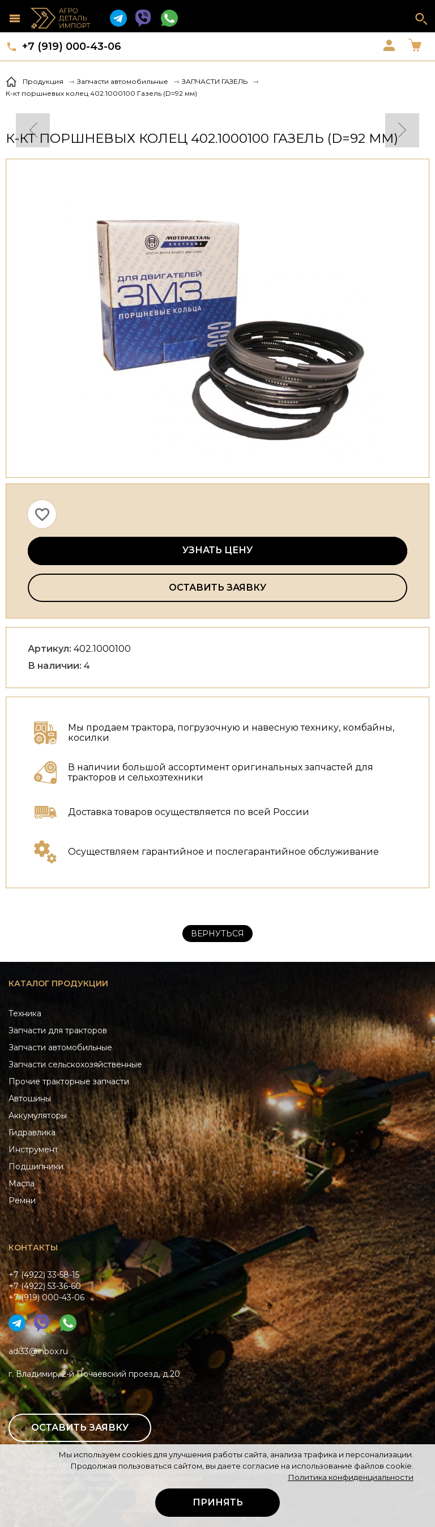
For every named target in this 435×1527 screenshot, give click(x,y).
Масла (21, 1183)
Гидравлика (32, 1132)
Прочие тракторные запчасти (68, 1081)
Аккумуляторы (37, 1115)
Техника (24, 1013)
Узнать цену (217, 550)
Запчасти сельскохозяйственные (75, 1064)
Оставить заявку (217, 587)
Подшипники (35, 1166)
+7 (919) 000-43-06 (71, 46)
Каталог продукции (58, 983)
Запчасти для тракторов (57, 1030)
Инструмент (33, 1149)
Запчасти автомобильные (60, 1047)
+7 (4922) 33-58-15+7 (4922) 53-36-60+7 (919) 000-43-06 (46, 1286)
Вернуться (217, 933)
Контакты (33, 1247)
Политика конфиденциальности (350, 1477)
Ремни (22, 1200)
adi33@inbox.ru (38, 1351)
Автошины (29, 1098)
